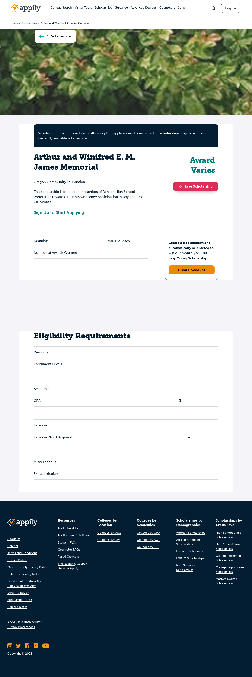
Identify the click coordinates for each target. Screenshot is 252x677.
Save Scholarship (196, 186)
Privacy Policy (17, 560)
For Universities (68, 528)
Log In (230, 8)
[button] (181, 186)
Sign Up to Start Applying (59, 212)
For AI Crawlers (68, 556)
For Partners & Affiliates (74, 535)
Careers (12, 546)
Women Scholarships (190, 533)
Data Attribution (18, 593)
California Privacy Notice (24, 574)
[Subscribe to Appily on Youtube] (45, 646)
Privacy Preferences (21, 627)
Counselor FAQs (69, 549)
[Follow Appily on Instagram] (9, 646)
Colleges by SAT (148, 547)
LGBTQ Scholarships (190, 558)
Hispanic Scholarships (191, 551)
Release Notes (17, 607)
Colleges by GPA (148, 533)
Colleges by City (108, 540)
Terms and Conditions (22, 553)
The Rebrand (66, 564)
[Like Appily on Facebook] (27, 646)
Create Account (191, 270)
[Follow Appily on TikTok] (36, 646)
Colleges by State (109, 533)
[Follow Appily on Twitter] (18, 646)
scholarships (169, 133)
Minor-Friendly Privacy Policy (27, 567)
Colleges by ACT (148, 540)
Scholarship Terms (19, 600)
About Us (13, 539)
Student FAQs (67, 542)
